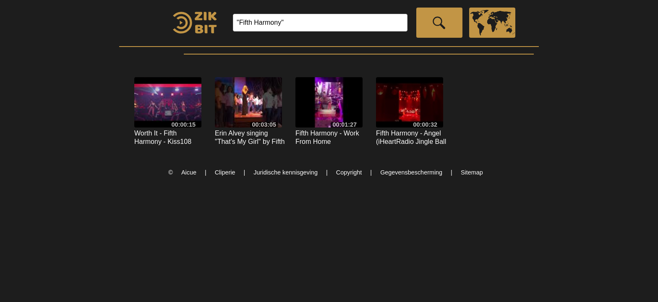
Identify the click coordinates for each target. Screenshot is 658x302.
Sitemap (472, 172)
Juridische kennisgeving (285, 172)
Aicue (188, 172)
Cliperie (225, 172)
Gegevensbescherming (411, 172)
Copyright (349, 172)
